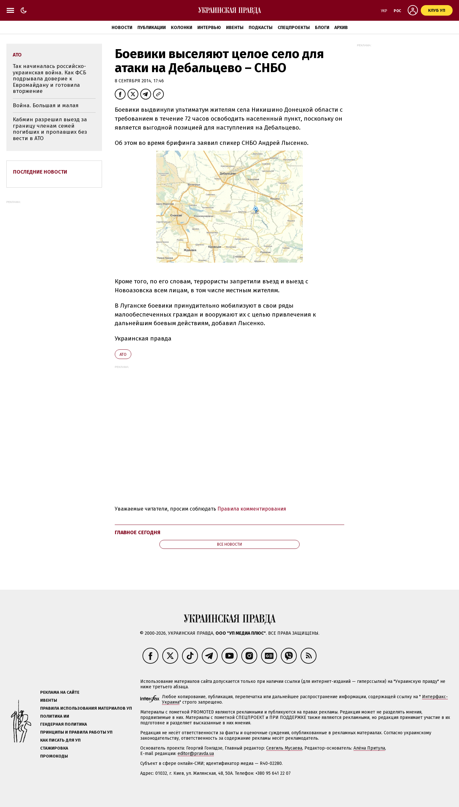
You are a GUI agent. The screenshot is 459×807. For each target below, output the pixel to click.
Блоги (322, 27)
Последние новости (40, 172)
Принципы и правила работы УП (76, 732)
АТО (123, 354)
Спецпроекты (294, 27)
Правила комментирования (251, 509)
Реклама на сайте (59, 692)
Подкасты (261, 27)
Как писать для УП (60, 740)
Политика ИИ (54, 716)
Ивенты (235, 27)
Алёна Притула (369, 748)
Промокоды (54, 756)
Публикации (151, 27)
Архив (341, 27)
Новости (122, 27)
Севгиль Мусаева (284, 748)
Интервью (209, 27)
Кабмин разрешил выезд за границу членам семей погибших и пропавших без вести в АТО (50, 129)
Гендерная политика (63, 724)
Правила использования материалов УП (86, 708)
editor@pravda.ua (196, 753)
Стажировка (54, 748)
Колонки (181, 27)
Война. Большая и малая (45, 105)
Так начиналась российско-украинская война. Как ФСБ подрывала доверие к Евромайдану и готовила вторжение (49, 78)
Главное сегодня (137, 532)
